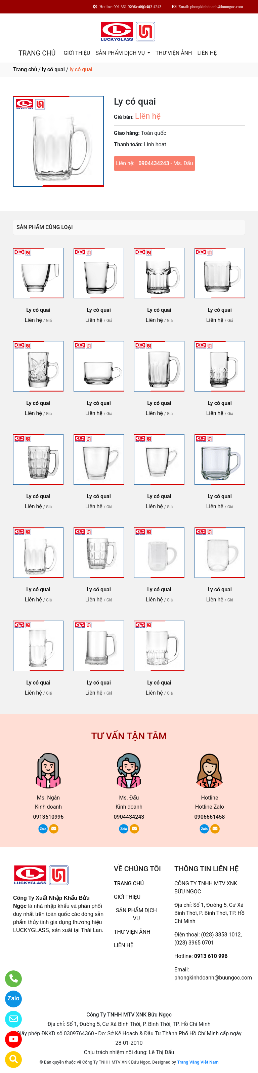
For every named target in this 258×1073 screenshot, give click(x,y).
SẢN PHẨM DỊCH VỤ (120, 53)
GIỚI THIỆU (76, 53)
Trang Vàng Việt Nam (197, 1062)
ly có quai (53, 69)
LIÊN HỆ (207, 53)
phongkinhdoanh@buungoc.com (213, 977)
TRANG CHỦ (36, 53)
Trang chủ (25, 69)
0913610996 (48, 817)
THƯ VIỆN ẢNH (174, 53)
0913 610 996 (211, 956)
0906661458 (209, 817)
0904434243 (153, 163)
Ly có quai (38, 310)
